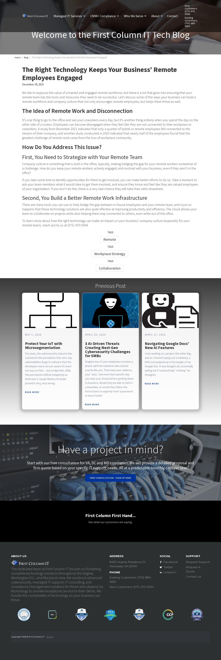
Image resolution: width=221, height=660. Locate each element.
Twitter (168, 567)
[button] (71, 16)
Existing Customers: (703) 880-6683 (191, 21)
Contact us (193, 576)
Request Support (198, 562)
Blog (26, 57)
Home (17, 57)
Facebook (170, 562)
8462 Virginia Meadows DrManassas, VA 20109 (127, 564)
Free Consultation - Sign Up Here (110, 477)
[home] (35, 16)
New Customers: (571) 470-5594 (191, 9)
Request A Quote (193, 569)
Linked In (169, 572)
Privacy (50, 636)
